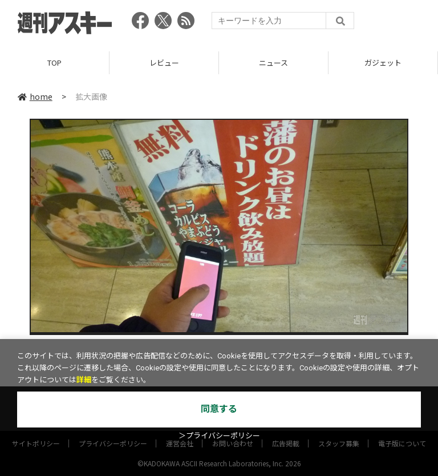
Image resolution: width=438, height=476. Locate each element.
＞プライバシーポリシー (219, 435)
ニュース (273, 62)
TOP (54, 62)
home (35, 96)
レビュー (164, 62)
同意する (219, 409)
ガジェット (383, 62)
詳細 (83, 380)
